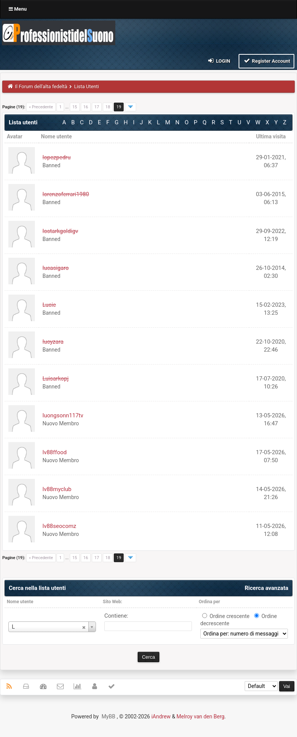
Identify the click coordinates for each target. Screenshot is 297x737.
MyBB (108, 716)
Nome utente (20, 601)
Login (218, 60)
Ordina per (209, 601)
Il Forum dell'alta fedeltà (41, 86)
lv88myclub (56, 489)
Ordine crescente (229, 616)
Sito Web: (112, 601)
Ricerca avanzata (266, 588)
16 (85, 107)
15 (74, 107)
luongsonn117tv (62, 415)
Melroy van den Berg (200, 716)
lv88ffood (54, 452)
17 (96, 107)
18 (107, 107)
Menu (18, 9)
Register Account (266, 60)
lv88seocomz (59, 526)
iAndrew (161, 716)
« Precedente (41, 107)
